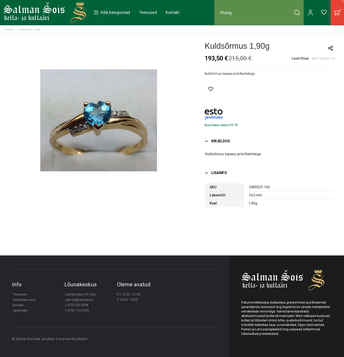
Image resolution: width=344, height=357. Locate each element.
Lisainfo (219, 173)
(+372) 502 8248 (76, 305)
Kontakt (18, 305)
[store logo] (45, 12)
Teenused (20, 294)
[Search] (297, 12)
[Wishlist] (324, 12)
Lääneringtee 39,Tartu (80, 294)
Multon (82, 338)
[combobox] (259, 12)
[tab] (270, 141)
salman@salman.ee (79, 300)
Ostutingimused (24, 300)
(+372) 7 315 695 (77, 310)
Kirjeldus (220, 141)
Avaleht (9, 29)
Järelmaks (20, 310)
